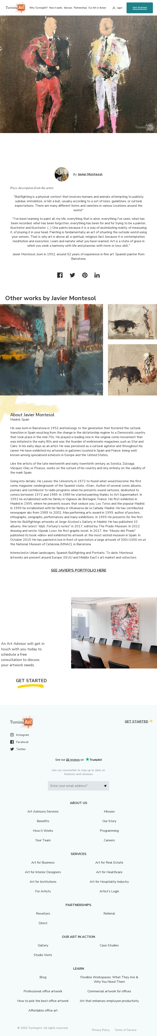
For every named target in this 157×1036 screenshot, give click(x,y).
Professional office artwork (43, 991)
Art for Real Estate (109, 862)
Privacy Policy (101, 1030)
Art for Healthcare (109, 872)
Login (119, 7)
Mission (109, 811)
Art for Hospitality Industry (109, 881)
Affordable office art (43, 1010)
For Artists (43, 891)
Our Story (109, 821)
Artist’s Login (109, 891)
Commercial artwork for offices (109, 991)
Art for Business (43, 862)
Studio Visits (43, 955)
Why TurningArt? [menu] (38, 7)
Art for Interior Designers (43, 872)
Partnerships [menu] (80, 7)
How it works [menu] (55, 7)
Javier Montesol (90, 174)
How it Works (43, 830)
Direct (43, 923)
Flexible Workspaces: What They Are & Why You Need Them (109, 979)
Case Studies (109, 945)
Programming (109, 830)
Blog (42, 977)
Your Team (43, 840)
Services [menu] (68, 7)
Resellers (43, 913)
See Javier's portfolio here (78, 570)
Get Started (140, 7)
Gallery (43, 945)
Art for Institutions (43, 881)
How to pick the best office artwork (43, 1001)
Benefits (43, 821)
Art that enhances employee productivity (109, 1001)
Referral (109, 913)
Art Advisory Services (43, 811)
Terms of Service (125, 1030)
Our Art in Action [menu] (97, 7)
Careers (109, 840)
